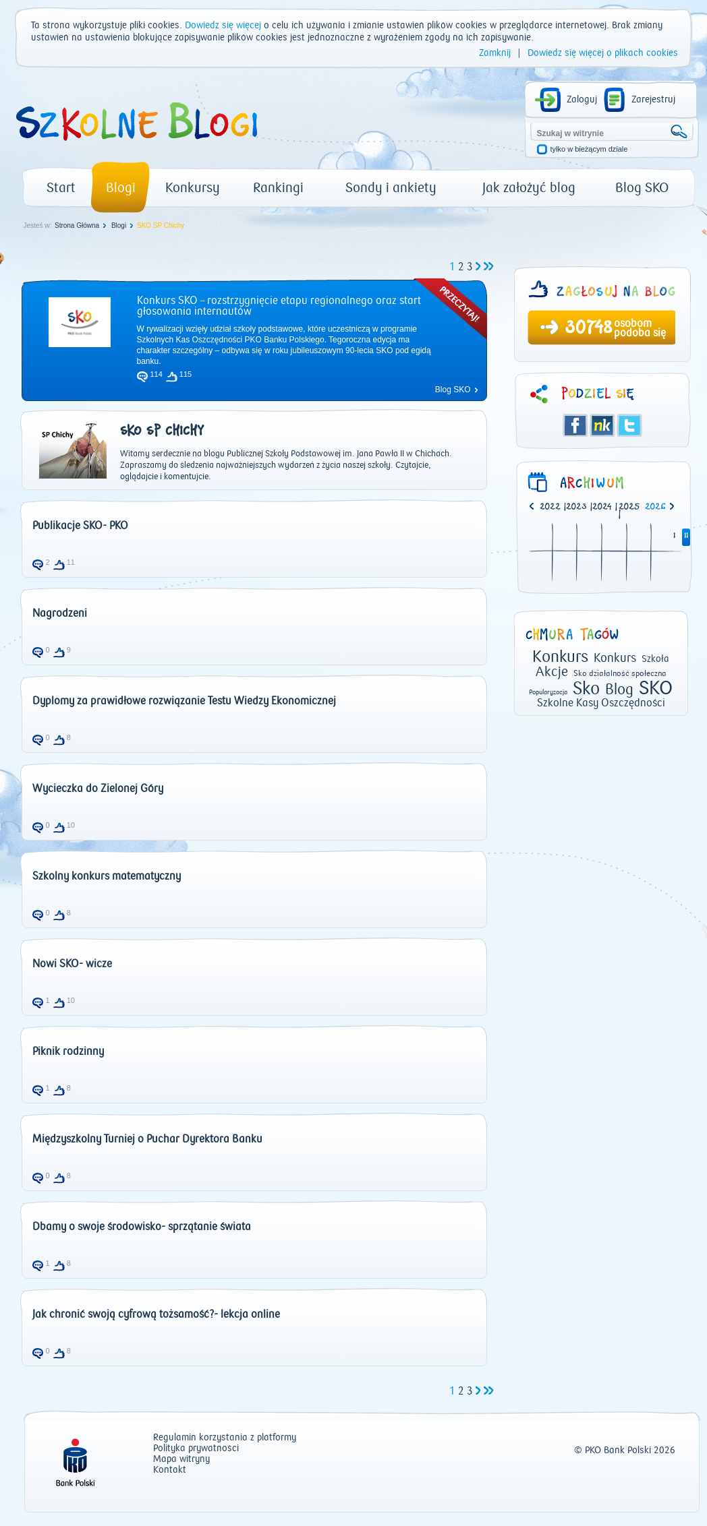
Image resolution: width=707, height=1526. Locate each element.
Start (61, 187)
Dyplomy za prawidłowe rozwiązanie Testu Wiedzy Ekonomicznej (184, 701)
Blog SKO (642, 187)
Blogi (121, 187)
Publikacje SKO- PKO (80, 526)
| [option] (553, 507)
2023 (576, 507)
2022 (550, 507)
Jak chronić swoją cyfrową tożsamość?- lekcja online (156, 1314)
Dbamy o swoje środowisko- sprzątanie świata (141, 1227)
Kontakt (169, 1470)
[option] (658, 507)
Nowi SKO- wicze (72, 964)
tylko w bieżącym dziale (589, 149)
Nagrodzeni (59, 613)
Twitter (629, 425)
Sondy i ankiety (390, 187)
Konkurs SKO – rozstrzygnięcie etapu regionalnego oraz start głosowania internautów (279, 306)
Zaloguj (582, 99)
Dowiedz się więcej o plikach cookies (603, 53)
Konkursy (192, 187)
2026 (655, 507)
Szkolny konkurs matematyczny (106, 876)
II (686, 536)
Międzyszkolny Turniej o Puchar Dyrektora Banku (147, 1139)
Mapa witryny (181, 1460)
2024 (602, 507)
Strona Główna (77, 225)
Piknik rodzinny (68, 1051)
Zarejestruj (653, 99)
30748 (588, 329)
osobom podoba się (640, 328)
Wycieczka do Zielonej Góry (97, 789)
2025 (629, 507)
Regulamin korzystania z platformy (224, 1438)
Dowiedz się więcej (223, 25)
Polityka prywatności (196, 1449)
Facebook (575, 425)
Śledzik (602, 425)
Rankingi (278, 187)
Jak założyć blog (528, 187)
